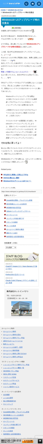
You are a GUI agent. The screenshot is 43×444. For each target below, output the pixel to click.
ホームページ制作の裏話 (15, 229)
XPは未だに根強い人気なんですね (15, 175)
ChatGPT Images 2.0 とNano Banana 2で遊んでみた (21, 267)
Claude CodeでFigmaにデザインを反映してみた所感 (21, 282)
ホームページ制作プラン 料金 (14, 338)
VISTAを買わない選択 (11, 178)
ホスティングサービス (11, 380)
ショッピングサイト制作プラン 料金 (16, 365)
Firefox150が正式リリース (15, 274)
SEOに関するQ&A (9, 374)
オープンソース (12, 215)
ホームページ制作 (9, 331)
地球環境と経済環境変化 (15, 237)
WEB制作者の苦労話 (13, 208)
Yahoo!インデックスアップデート (18, 211)
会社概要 (6, 395)
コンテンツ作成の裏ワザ (15, 218)
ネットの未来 (11, 226)
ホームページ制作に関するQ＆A (14, 353)
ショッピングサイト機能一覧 (13, 368)
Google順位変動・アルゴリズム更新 (19, 200)
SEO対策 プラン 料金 (11, 371)
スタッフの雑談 (12, 222)
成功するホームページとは (12, 341)
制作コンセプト (8, 344)
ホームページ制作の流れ (12, 335)
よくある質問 (8, 398)
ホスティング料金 (9, 384)
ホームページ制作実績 (11, 350)
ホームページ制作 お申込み (13, 357)
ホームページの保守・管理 (12, 347)
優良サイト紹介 (12, 233)
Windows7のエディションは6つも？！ (17, 181)
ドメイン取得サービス (11, 387)
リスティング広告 (9, 377)
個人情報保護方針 (9, 401)
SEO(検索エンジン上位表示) (16, 204)
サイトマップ (8, 404)
